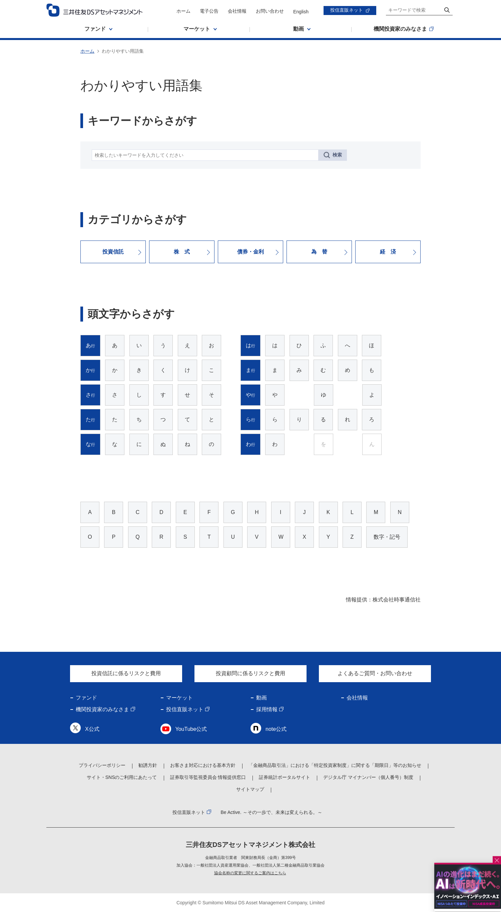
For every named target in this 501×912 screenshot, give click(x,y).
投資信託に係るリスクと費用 (126, 673)
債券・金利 (250, 252)
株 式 (182, 252)
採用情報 (267, 709)
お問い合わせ (270, 11)
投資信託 (113, 252)
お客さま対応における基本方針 (202, 765)
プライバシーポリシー (102, 765)
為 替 (319, 252)
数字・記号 (387, 537)
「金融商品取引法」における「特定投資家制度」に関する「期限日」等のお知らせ (334, 765)
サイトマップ (250, 789)
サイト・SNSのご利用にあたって (122, 777)
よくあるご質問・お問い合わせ (375, 673)
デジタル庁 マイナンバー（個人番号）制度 (368, 777)
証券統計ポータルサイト (284, 777)
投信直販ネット (346, 10)
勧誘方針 (147, 765)
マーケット (179, 698)
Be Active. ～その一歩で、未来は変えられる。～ (271, 812)
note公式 (276, 729)
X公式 (92, 729)
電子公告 (209, 11)
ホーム (183, 11)
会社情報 (237, 11)
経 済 (388, 252)
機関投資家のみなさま (102, 709)
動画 (261, 698)
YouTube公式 (191, 729)
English (301, 11)
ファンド (86, 698)
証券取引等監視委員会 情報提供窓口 (208, 777)
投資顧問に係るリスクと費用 (250, 673)
